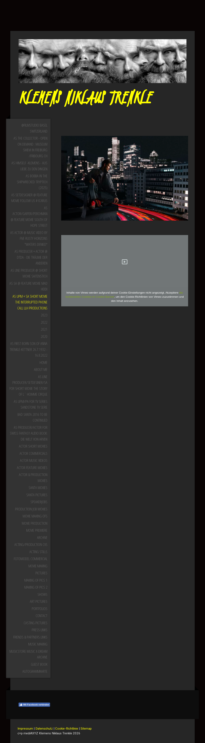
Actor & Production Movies (33, 477)
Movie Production (34, 523)
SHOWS (42, 594)
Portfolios (39, 608)
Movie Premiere (36, 530)
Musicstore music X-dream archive (28, 654)
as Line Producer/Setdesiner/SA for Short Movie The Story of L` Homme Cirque (28, 385)
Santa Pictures (36, 494)
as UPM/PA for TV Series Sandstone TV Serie (30, 404)
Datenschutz (44, 728)
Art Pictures (38, 601)
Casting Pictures (35, 622)
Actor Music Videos (33, 460)
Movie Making (37, 566)
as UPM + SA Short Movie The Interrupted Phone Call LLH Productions (30, 302)
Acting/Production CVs (30, 544)
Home (43, 362)
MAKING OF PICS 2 (35, 587)
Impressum (25, 728)
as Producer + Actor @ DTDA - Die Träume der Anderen (31, 257)
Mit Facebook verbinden (34, 704)
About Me (40, 369)
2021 (44, 329)
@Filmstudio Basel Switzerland (34, 128)
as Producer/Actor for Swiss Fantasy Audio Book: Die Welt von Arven (28, 433)
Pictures (41, 573)
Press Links (39, 629)
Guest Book (39, 664)
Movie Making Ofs (35, 516)
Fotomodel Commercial (30, 558)
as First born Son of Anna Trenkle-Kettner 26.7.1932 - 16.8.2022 (28, 349)
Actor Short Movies (33, 446)
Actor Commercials (33, 453)
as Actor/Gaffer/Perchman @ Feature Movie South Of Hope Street (29, 216)
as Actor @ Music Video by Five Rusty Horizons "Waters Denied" (28, 238)
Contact (41, 615)
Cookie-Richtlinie (66, 728)
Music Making (37, 644)
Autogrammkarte (34, 671)
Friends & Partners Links (30, 637)
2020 (44, 336)
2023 (44, 315)
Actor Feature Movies (32, 467)
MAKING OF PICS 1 (35, 580)
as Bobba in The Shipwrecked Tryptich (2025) (32, 181)
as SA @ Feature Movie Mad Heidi (28, 286)
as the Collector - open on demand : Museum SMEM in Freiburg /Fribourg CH (30, 147)
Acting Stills (38, 551)
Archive (42, 537)
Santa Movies (38, 487)
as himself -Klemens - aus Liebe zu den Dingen (29, 166)
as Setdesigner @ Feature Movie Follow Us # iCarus (29, 197)
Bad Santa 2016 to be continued (32, 417)
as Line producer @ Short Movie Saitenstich (29, 273)
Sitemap (86, 728)
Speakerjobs (38, 501)
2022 (44, 322)
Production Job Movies (31, 509)
